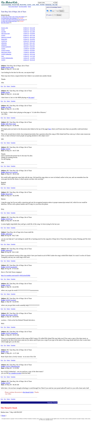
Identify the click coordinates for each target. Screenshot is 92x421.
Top (5, 86)
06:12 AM (32, 44)
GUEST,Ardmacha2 (6, 54)
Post (2, 86)
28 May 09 (26, 60)
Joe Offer (3, 31)
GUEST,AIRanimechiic (7, 58)
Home (29, 6)
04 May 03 (26, 35)
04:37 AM (32, 35)
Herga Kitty (4, 39)
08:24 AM (32, 37)
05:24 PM (32, 39)
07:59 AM (32, 46)
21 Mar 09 (26, 48)
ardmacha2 (4, 43)
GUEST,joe (4, 41)
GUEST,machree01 (6, 46)
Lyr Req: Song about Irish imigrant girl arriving (12, 19)
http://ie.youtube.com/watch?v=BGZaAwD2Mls (15, 275)
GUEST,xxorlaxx (5, 50)
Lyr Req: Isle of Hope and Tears (9, 21)
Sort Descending (23, 6)
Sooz (2, 56)
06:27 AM (32, 43)
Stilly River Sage (5, 33)
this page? (31, 97)
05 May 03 (26, 37)
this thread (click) (28, 392)
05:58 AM (32, 41)
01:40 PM (32, 33)
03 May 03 (26, 28)
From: (3, 67)
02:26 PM (32, 48)
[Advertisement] (57, 31)
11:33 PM (32, 58)
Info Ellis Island (5, 22)
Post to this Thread (13, 6)
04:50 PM (32, 52)
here (49, 129)
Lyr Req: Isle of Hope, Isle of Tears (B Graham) (13, 16)
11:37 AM (32, 56)
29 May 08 (26, 41)
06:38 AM (32, 60)
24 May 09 (26, 58)
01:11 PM (32, 31)
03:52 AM (32, 28)
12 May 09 (26, 54)
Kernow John (4, 28)
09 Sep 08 (26, 44)
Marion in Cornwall (6, 37)
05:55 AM (32, 54)
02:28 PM (32, 50)
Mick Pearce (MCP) (6, 52)
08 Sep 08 (26, 43)
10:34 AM (32, 29)
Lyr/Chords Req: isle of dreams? (9, 18)
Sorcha (3, 29)
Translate (13, 86)
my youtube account (15, 373)
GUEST (3, 35)
